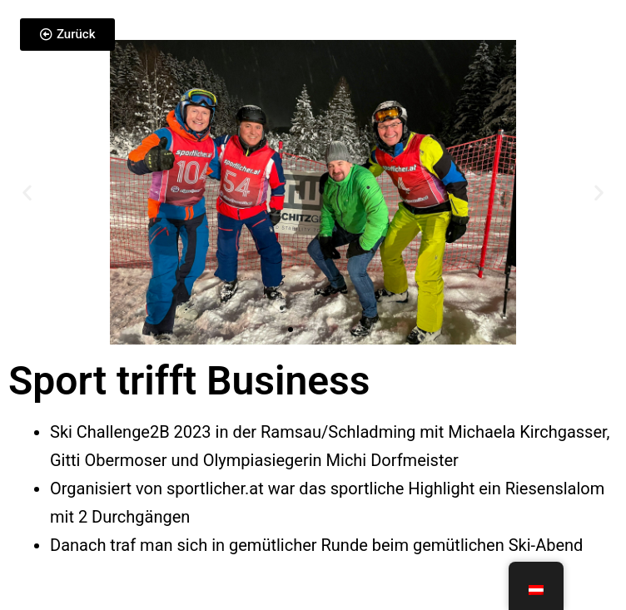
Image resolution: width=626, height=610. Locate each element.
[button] (27, 191)
